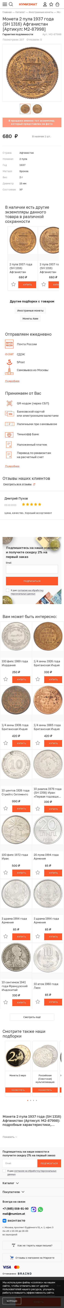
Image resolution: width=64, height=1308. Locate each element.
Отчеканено (17, 1273)
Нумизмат (28, 4)
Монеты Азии (30, 318)
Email (8, 562)
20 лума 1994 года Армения (46, 856)
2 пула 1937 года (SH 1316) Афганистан (21, 268)
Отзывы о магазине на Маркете (32, 1257)
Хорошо (11, 1300)
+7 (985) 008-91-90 (16, 1208)
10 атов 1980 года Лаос (46, 985)
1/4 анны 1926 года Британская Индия (47, 663)
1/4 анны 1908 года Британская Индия (15, 727)
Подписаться (32, 581)
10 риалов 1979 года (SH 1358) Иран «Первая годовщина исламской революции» (48, 792)
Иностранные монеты (30, 310)
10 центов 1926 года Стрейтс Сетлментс (15, 792)
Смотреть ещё (32, 1017)
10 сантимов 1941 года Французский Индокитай (14, 986)
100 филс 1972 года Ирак (15, 856)
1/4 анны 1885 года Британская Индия (47, 727)
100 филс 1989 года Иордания (15, 663)
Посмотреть (18, 1090)
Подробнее (12, 380)
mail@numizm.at (14, 1213)
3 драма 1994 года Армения (14, 920)
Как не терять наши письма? (32, 1245)
